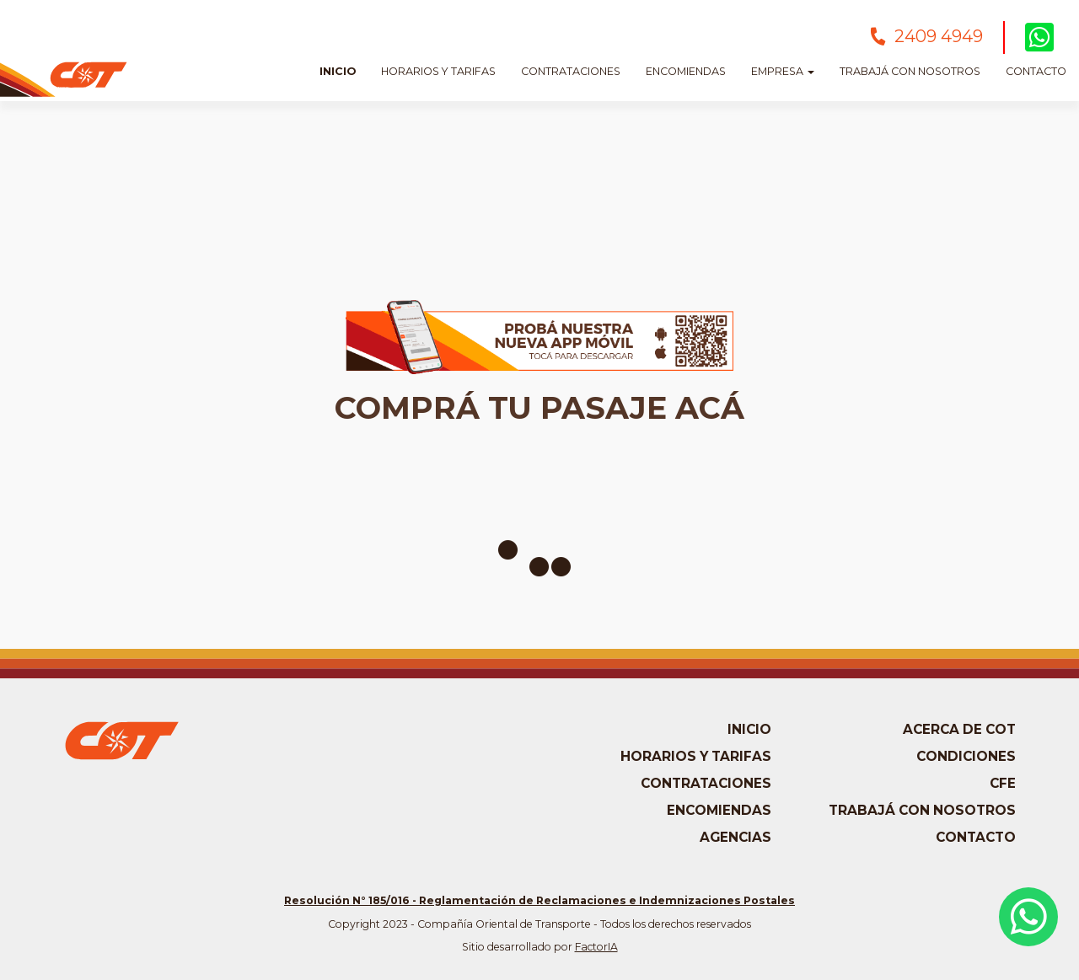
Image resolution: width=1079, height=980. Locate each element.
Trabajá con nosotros (910, 71)
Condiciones (966, 756)
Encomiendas (686, 71)
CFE (1003, 783)
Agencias (735, 837)
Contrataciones (570, 71)
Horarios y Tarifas (438, 71)
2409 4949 (938, 36)
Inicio (337, 71)
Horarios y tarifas (695, 756)
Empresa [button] (782, 71)
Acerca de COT (959, 729)
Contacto (1036, 71)
